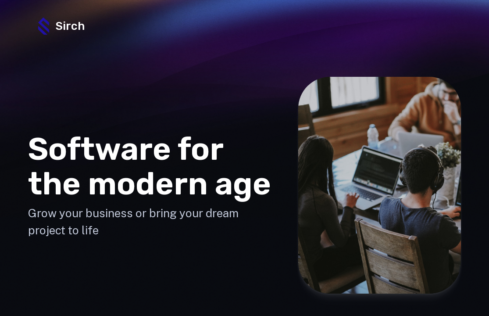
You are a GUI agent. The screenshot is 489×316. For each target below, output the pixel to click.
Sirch (60, 26)
